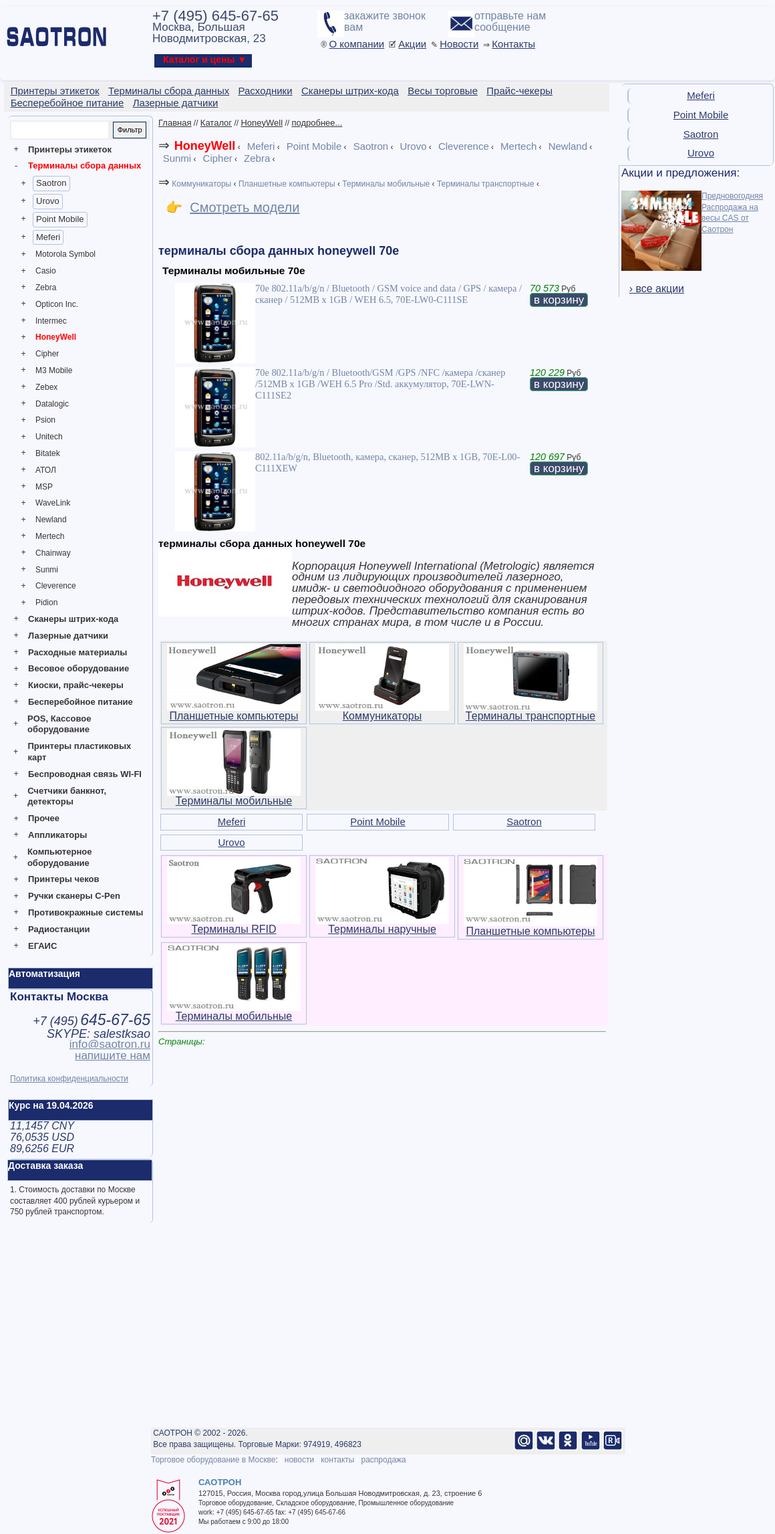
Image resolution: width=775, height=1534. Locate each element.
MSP (44, 486)
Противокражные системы (85, 912)
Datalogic (52, 404)
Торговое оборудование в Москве (213, 1459)
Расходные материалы (77, 652)
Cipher (47, 353)
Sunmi (46, 569)
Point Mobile (60, 219)
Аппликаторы (57, 835)
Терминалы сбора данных (84, 165)
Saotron (51, 183)
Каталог (216, 123)
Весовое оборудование (78, 668)
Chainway (53, 553)
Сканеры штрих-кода (73, 619)
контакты (337, 1459)
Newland (51, 519)
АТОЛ (45, 470)
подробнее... (316, 123)
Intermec (51, 321)
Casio (45, 271)
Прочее (43, 818)
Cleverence (55, 585)
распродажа (383, 1459)
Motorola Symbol (65, 254)
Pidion (46, 602)
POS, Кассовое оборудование (59, 724)
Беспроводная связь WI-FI (85, 774)
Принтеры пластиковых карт (79, 751)
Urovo (47, 201)
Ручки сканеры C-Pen (74, 896)
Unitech (49, 436)
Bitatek (47, 453)
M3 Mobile (53, 370)
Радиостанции (59, 929)
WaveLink (52, 503)
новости (299, 1459)
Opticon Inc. (56, 304)
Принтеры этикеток (70, 149)
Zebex (46, 387)
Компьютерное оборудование (59, 857)
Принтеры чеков (63, 879)
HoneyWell (55, 337)
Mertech (49, 536)
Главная (174, 123)
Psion (45, 420)
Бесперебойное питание (80, 702)
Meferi (48, 237)
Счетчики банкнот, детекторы (66, 796)
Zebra (45, 287)
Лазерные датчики (68, 636)
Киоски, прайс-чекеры (76, 685)
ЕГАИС (42, 946)
